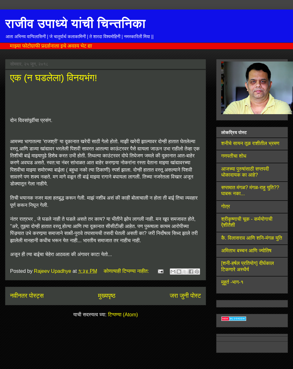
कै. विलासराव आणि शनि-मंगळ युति (251, 238)
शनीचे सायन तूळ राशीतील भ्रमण (250, 143)
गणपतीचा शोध (233, 156)
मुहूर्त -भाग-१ (232, 282)
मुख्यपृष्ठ (106, 295)
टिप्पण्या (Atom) (123, 314)
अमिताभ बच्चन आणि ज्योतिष (246, 250)
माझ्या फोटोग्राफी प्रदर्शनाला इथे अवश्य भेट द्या (51, 46)
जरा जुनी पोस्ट (185, 295)
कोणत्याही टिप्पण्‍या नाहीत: (127, 271)
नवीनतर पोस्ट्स (27, 295)
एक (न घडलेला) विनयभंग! (53, 78)
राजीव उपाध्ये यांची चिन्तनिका (75, 23)
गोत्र (225, 206)
